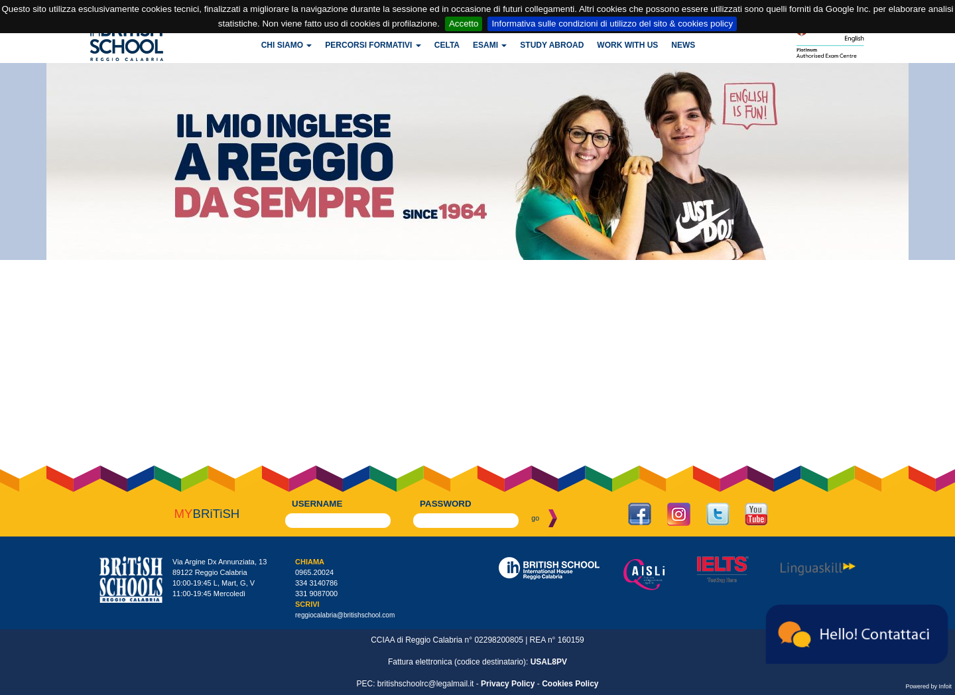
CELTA (447, 45)
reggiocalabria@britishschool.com (345, 615)
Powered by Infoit (928, 686)
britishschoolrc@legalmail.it (425, 683)
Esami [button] (490, 45)
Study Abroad (552, 45)
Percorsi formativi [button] (372, 45)
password (446, 504)
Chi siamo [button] (286, 45)
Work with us (627, 45)
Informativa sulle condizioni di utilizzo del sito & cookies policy (612, 24)
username (317, 504)
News (683, 45)
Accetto (463, 24)
